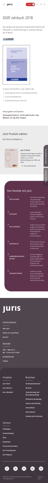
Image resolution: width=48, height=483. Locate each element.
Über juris (6, 329)
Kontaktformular (8, 357)
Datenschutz (16, 477)
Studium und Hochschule (34, 416)
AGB (10, 477)
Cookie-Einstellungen (25, 477)
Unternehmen (30, 408)
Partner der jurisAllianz (11, 333)
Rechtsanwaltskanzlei (33, 384)
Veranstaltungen (8, 433)
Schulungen (7, 429)
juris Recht (6, 384)
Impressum (5, 477)
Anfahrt (5, 361)
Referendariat (30, 412)
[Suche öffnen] (38, 4)
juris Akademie (8, 392)
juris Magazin (7, 455)
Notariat (28, 388)
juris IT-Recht (25, 150)
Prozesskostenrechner (10, 446)
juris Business (7, 388)
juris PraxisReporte (9, 450)
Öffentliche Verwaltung (33, 399)
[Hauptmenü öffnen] (4, 4)
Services (7, 422)
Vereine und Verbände (33, 403)
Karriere (5, 337)
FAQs (4, 438)
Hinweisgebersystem (8, 478)
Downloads (7, 442)
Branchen (30, 377)
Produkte (7, 377)
